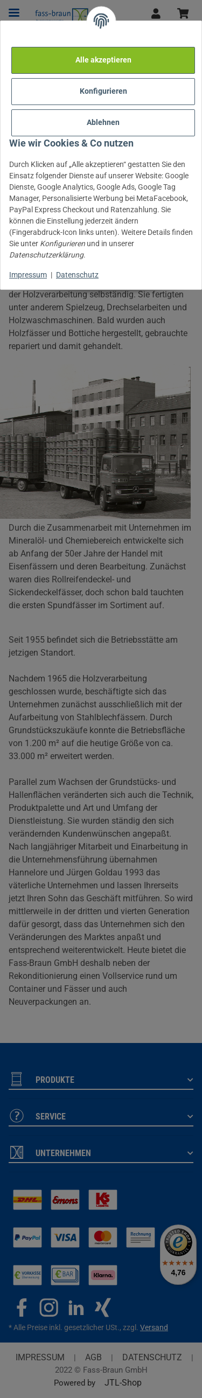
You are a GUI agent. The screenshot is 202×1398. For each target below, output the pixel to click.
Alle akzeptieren (103, 59)
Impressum (28, 274)
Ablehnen (103, 122)
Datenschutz (77, 274)
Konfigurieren (103, 91)
